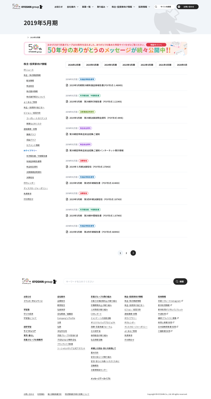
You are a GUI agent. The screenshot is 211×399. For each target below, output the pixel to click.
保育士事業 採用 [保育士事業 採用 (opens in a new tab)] (165, 322)
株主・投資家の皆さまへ (134, 305)
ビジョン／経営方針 (132, 309)
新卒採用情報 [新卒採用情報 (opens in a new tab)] (164, 305)
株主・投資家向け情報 (35, 64)
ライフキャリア (30, 331)
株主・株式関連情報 (132, 301)
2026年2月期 (74, 64)
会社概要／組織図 (65, 313)
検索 (182, 281)
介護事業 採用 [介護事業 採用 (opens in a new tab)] (164, 331)
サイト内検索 (165, 7)
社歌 (59, 326)
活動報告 (95, 365)
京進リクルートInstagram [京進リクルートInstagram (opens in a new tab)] (169, 301)
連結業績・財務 (130, 313)
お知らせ (58, 7)
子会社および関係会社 (66, 339)
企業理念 (61, 301)
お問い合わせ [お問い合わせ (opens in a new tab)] (188, 7)
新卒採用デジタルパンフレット (170, 309)
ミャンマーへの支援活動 (101, 318)
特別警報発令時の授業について (77, 394)
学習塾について (30, 318)
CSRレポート (96, 313)
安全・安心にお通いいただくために (105, 361)
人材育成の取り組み (99, 309)
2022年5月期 (147, 64)
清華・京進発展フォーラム (101, 326)
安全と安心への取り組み (101, 357)
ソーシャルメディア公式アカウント (71, 348)
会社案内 (61, 296)
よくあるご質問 (130, 331)
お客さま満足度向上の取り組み (104, 301)
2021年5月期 (165, 64)
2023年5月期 (128, 64)
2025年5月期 (92, 64)
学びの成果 (28, 313)
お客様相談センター (99, 369)
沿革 (59, 322)
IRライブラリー (130, 318)
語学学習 (27, 326)
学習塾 (26, 309)
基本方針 (95, 352)
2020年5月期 (183, 64)
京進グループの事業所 (33, 339)
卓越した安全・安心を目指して (103, 348)
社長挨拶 (61, 309)
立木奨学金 (96, 331)
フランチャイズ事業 (65, 344)
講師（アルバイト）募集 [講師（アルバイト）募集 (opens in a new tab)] (167, 318)
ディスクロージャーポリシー (135, 326)
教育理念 (61, 305)
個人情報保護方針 (55, 394)
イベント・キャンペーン (33, 301)
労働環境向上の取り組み (101, 305)
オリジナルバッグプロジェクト (103, 322)
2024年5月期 (110, 64)
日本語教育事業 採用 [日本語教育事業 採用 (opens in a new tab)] (167, 326)
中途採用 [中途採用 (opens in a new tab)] (162, 313)
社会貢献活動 (96, 339)
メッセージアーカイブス (100, 378)
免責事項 (128, 335)
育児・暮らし (29, 335)
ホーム (25, 37)
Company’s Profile (66, 318)
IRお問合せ (129, 339)
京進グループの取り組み (101, 296)
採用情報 (162, 296)
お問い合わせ (29, 394)
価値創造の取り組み (99, 335)
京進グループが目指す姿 (67, 335)
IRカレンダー (130, 322)
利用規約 (40, 394)
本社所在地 (62, 331)
